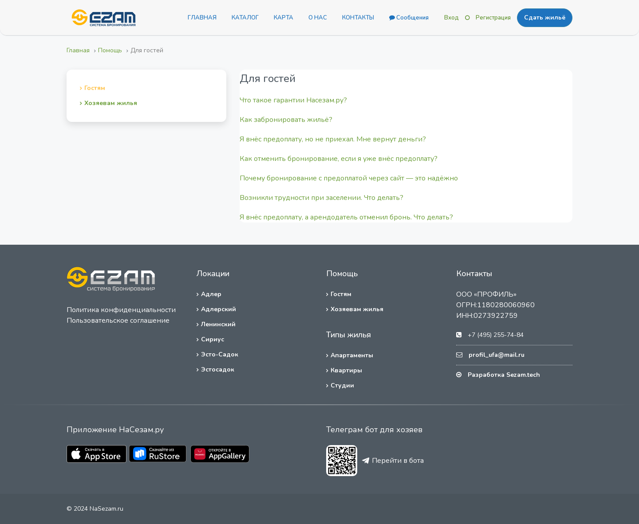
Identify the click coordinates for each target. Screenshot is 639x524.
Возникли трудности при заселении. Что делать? (321, 198)
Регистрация (493, 18)
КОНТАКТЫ (358, 18)
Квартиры (346, 370)
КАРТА (283, 18)
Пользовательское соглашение (118, 320)
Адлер (211, 294)
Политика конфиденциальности (121, 310)
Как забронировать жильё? (286, 120)
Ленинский (218, 324)
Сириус (212, 339)
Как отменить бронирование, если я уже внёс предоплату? (339, 159)
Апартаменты (352, 355)
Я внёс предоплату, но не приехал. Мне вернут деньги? (333, 139)
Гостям (94, 88)
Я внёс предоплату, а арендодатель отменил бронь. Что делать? (346, 217)
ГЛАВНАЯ (202, 18)
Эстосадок (217, 369)
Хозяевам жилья (110, 103)
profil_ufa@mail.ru (497, 355)
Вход (451, 18)
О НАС (317, 18)
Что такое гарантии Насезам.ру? (293, 100)
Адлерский (218, 309)
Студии (342, 385)
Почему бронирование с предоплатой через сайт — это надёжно (349, 178)
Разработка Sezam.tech (504, 375)
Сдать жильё (544, 17)
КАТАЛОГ (245, 18)
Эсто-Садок (219, 354)
